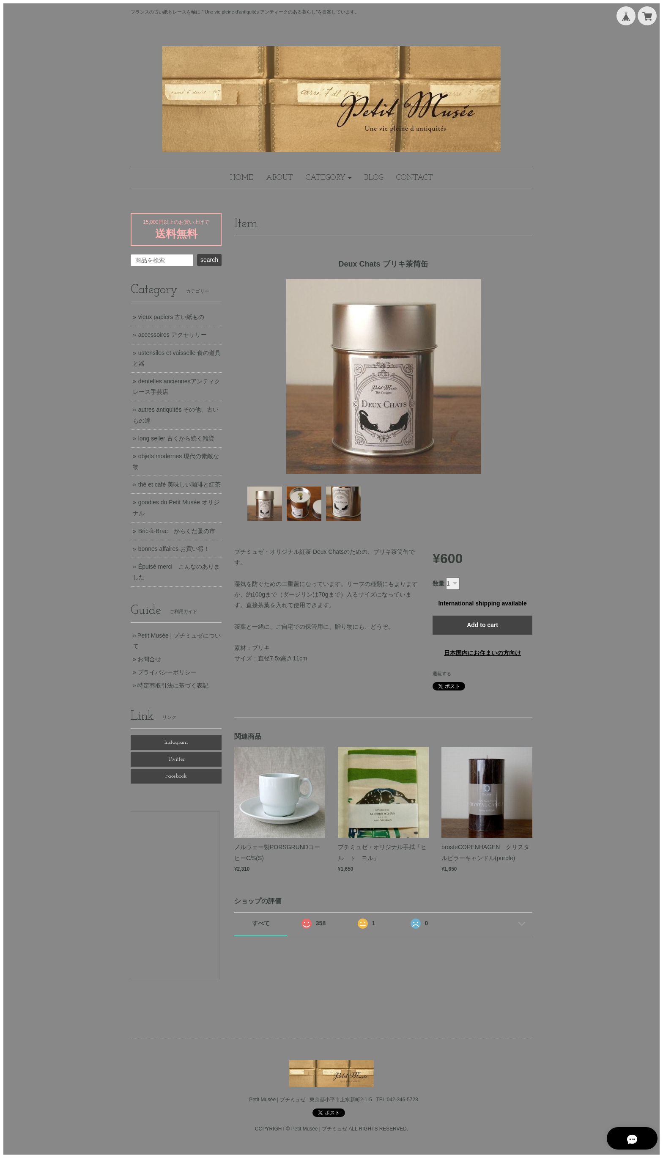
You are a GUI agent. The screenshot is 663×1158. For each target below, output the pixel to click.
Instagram (176, 742)
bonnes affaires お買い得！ (174, 548)
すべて (261, 923)
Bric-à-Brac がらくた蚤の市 (176, 531)
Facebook (176, 776)
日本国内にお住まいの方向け (482, 652)
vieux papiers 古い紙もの (171, 317)
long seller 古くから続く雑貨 (176, 438)
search (209, 259)
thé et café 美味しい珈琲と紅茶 (179, 484)
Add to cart (482, 625)
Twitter (176, 759)
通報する (442, 673)
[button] (328, 178)
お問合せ (149, 659)
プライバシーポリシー (167, 672)
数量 (438, 583)
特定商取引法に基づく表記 (172, 685)
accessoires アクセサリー (172, 334)
